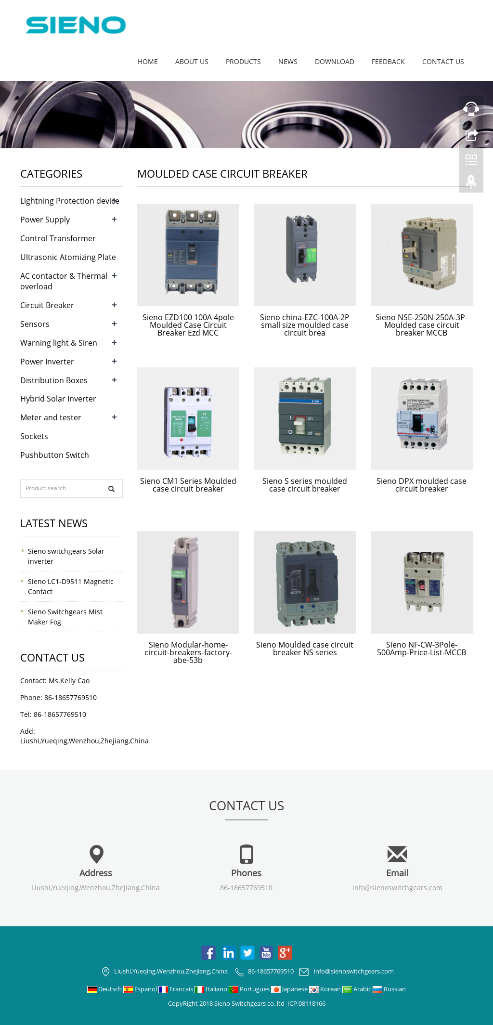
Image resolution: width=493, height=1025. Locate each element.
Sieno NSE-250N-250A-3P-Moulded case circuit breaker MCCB (421, 325)
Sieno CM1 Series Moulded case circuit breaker (188, 485)
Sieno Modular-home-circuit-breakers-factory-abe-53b (188, 652)
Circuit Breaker (47, 305)
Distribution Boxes (54, 380)
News (288, 61)
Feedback (388, 61)
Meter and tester (50, 417)
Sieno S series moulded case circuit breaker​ (304, 485)
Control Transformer (58, 238)
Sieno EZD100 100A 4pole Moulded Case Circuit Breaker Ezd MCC (188, 325)
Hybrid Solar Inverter (58, 398)
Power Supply (45, 219)
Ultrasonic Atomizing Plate (68, 257)
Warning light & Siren (58, 342)
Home (148, 61)
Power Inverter (47, 361)
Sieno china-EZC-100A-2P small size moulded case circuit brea (305, 325)
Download (334, 61)
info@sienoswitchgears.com (397, 887)
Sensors (35, 324)
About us (191, 61)
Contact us (443, 61)
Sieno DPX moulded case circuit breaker (421, 485)
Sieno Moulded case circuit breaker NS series (304, 648)
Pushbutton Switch (54, 455)
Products (243, 61)
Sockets (34, 436)
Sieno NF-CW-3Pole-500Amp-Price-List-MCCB (421, 648)
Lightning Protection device (69, 200)
